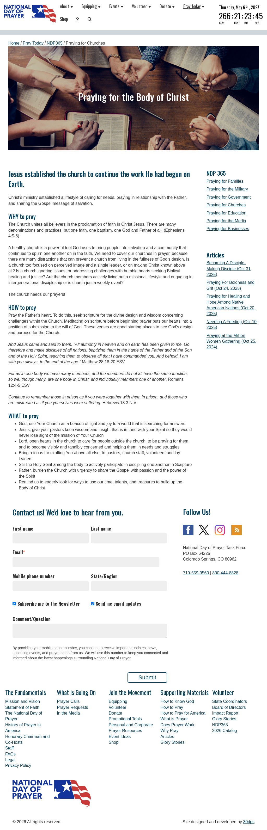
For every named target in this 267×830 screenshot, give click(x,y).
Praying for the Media (226, 221)
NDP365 (54, 43)
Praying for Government (229, 197)
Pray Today (192, 6)
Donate (165, 6)
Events (114, 6)
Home (14, 43)
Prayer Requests (72, 707)
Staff (9, 748)
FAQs (10, 754)
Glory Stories (172, 742)
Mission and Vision (22, 701)
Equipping (89, 6)
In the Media (68, 713)
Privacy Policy (18, 765)
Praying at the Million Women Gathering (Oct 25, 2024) (231, 341)
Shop (64, 19)
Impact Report (225, 713)
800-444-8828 (225, 573)
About (64, 6)
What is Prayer (174, 719)
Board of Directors (229, 707)
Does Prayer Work (177, 725)
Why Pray (169, 730)
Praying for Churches (226, 205)
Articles (167, 736)
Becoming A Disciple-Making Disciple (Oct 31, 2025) (229, 269)
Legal (10, 760)
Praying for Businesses (228, 228)
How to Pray (171, 707)
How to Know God (177, 701)
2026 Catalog (224, 730)
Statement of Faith (22, 707)
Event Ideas (120, 736)
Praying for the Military (227, 189)
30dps (248, 822)
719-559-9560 (196, 573)
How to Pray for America (182, 713)
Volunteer (139, 6)
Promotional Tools (125, 719)
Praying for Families (225, 181)
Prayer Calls (68, 701)
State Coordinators (229, 701)
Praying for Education (226, 213)
